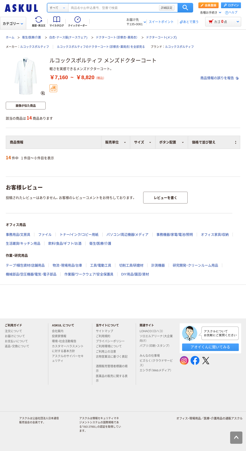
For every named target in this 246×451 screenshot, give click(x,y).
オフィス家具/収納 (215, 234)
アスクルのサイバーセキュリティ (68, 358)
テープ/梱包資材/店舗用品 (25, 265)
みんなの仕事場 (152, 355)
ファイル (45, 234)
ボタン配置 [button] (171, 142)
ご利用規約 (105, 336)
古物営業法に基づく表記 (112, 358)
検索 (185, 8)
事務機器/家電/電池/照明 (174, 234)
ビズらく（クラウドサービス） (156, 363)
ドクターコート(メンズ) (161, 37)
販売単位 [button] (115, 142)
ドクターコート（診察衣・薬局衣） (117, 37)
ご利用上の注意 (108, 351)
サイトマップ (104, 331)
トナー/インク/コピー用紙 (79, 234)
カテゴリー (13, 23)
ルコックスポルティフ (34, 47)
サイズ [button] (142, 142)
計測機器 (158, 265)
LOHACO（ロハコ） (153, 331)
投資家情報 (61, 336)
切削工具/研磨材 (131, 265)
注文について (15, 331)
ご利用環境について (111, 346)
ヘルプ (233, 12)
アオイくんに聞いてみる (210, 347)
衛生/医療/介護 (31, 37)
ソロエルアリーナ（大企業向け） (156, 339)
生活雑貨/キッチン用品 (23, 243)
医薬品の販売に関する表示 (112, 378)
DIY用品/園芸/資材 (135, 274)
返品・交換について (19, 346)
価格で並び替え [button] (214, 142)
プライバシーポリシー (112, 341)
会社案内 (59, 331)
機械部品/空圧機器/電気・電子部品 (31, 274)
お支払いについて (18, 341)
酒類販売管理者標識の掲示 (112, 369)
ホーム (10, 37)
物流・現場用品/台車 (67, 265)
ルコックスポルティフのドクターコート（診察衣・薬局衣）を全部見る (101, 47)
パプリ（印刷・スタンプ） (155, 347)
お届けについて (17, 336)
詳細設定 (166, 7)
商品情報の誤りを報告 (219, 78)
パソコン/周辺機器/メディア (127, 234)
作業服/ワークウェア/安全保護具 (88, 274)
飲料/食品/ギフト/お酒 (64, 243)
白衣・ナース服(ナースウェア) (68, 37)
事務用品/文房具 (18, 234)
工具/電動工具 (100, 265)
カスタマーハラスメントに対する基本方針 (68, 349)
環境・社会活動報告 (66, 341)
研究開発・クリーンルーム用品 (195, 265)
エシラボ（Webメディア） (155, 372)
